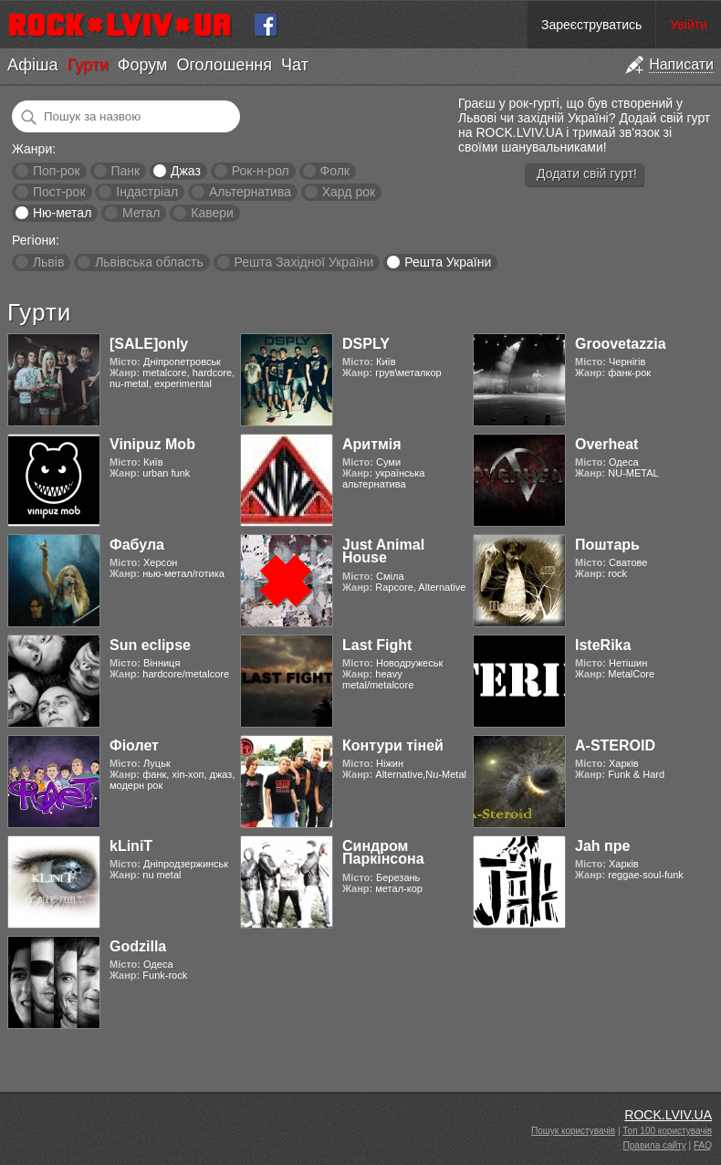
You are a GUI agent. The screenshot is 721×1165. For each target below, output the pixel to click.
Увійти (688, 24)
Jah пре (602, 846)
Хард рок (348, 191)
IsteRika (603, 645)
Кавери (212, 212)
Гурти (87, 65)
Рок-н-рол (260, 170)
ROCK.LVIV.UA (668, 1114)
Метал (141, 212)
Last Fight (377, 645)
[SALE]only (149, 344)
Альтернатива (250, 191)
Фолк (335, 170)
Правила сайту (654, 1145)
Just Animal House (383, 551)
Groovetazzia (620, 344)
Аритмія (372, 444)
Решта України (447, 262)
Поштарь (607, 544)
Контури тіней (393, 745)
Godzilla (138, 946)
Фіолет (134, 745)
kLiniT (131, 846)
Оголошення (224, 65)
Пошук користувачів (573, 1131)
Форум (143, 65)
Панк (125, 170)
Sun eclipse (150, 645)
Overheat (606, 444)
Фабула (137, 544)
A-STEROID (615, 745)
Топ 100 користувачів (667, 1131)
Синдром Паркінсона (383, 852)
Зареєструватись (591, 24)
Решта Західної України (303, 262)
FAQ (703, 1145)
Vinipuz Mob (152, 444)
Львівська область (149, 262)
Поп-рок (56, 170)
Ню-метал (62, 212)
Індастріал (147, 191)
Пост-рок (59, 191)
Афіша (32, 65)
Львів (48, 262)
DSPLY (366, 344)
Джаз (186, 170)
